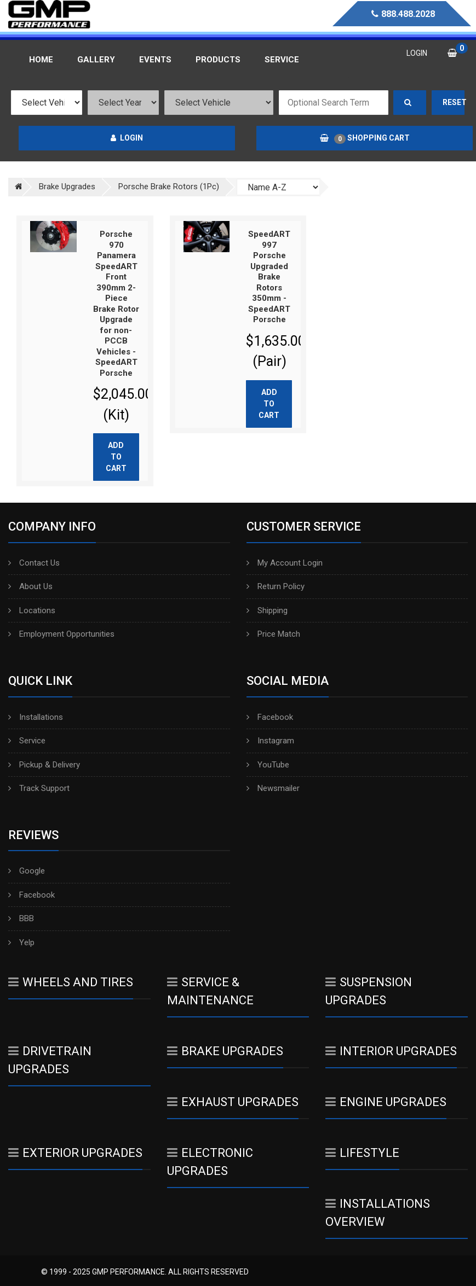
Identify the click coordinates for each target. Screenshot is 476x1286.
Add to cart (116, 457)
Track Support (39, 788)
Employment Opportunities (61, 634)
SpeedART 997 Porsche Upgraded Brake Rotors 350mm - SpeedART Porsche (269, 276)
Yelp (21, 942)
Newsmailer (273, 788)
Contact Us (34, 563)
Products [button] (218, 60)
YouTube (267, 765)
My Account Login (284, 563)
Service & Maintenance (210, 991)
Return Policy (275, 586)
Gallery (96, 60)
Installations (35, 717)
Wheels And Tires (70, 982)
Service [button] (282, 60)
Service (26, 741)
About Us (30, 586)
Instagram (270, 741)
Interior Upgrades (391, 1051)
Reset (453, 102)
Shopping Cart (365, 138)
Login (127, 137)
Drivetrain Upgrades (49, 1060)
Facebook (269, 717)
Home (41, 60)
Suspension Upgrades (368, 991)
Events (155, 60)
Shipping (267, 610)
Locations (31, 610)
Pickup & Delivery (44, 765)
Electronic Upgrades (210, 1162)
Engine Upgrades (385, 1102)
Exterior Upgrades (75, 1153)
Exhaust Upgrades (233, 1102)
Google (26, 871)
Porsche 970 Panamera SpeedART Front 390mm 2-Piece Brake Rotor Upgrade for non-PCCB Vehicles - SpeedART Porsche (116, 303)
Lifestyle (362, 1153)
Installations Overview (377, 1213)
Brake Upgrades (225, 1051)
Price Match (273, 634)
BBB (21, 918)
